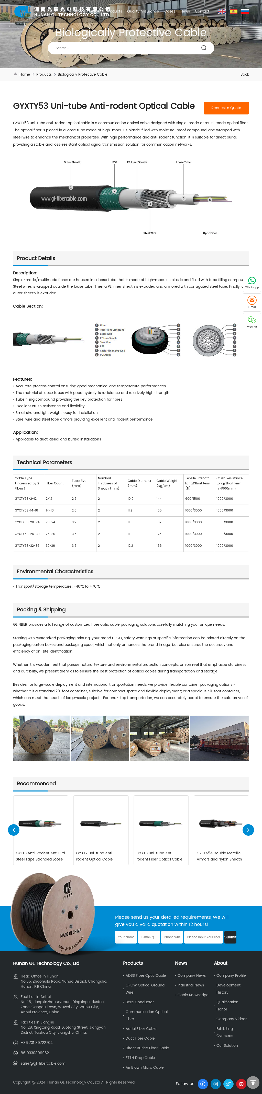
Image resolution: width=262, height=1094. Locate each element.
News (185, 11)
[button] (248, 829)
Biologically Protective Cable (82, 74)
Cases (169, 11)
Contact (202, 11)
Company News (192, 975)
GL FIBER (20, 624)
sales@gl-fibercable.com (43, 1063)
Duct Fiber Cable (140, 1038)
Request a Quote (226, 108)
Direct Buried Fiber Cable (147, 1048)
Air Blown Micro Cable (145, 1067)
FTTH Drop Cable (140, 1058)
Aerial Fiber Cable (141, 1028)
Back (245, 74)
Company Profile (231, 975)
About (96, 11)
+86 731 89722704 (37, 1042)
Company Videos (231, 1019)
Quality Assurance (143, 11)
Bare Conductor (140, 1002)
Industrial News (191, 985)
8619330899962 (35, 1053)
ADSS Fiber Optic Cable (146, 975)
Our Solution (227, 1045)
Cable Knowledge (193, 995)
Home (80, 11)
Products (114, 11)
